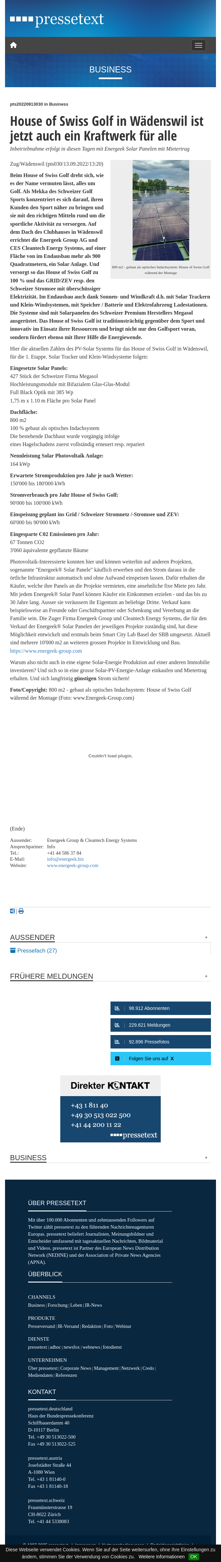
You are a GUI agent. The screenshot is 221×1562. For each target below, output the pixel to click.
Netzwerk (130, 1368)
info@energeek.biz (65, 859)
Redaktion (91, 1326)
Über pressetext (43, 1368)
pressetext (37, 1347)
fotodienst (112, 1347)
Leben (76, 1305)
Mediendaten (40, 1375)
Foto (108, 1326)
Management (106, 1368)
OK (194, 1556)
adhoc (55, 1347)
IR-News (93, 1305)
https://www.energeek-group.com (46, 651)
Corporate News (75, 1368)
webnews (91, 1347)
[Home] (13, 45)
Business (36, 1305)
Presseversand (41, 1326)
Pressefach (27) (33, 951)
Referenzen (66, 1375)
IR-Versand (68, 1326)
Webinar (123, 1326)
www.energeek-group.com (72, 865)
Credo (148, 1368)
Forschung (58, 1305)
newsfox (72, 1347)
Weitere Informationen (162, 1556)
